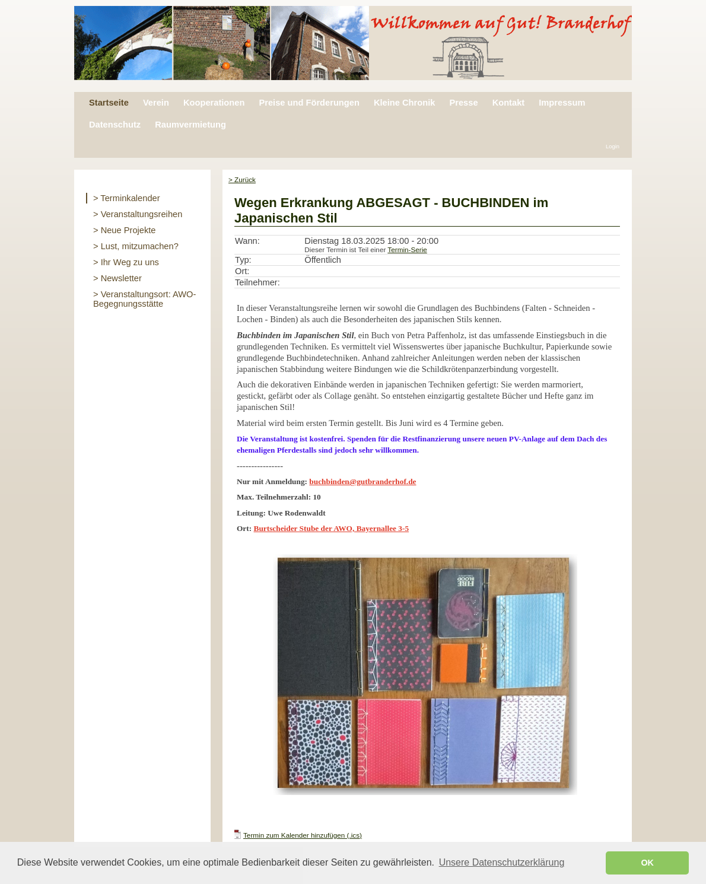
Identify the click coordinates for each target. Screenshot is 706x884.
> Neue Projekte (124, 230)
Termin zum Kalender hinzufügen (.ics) (302, 835)
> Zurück (242, 179)
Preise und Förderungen (309, 102)
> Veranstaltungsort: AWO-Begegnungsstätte (144, 299)
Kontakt (508, 102)
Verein (156, 102)
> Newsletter (117, 278)
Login (612, 147)
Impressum (562, 102)
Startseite (109, 102)
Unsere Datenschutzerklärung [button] (502, 862)
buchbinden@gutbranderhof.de (362, 481)
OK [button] (647, 862)
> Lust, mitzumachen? (136, 246)
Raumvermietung (190, 124)
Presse (463, 102)
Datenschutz (115, 124)
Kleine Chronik (404, 102)
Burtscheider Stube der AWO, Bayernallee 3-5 (331, 528)
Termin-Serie (407, 249)
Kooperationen (213, 102)
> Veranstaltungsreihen (137, 214)
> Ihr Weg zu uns (126, 262)
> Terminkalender (126, 198)
